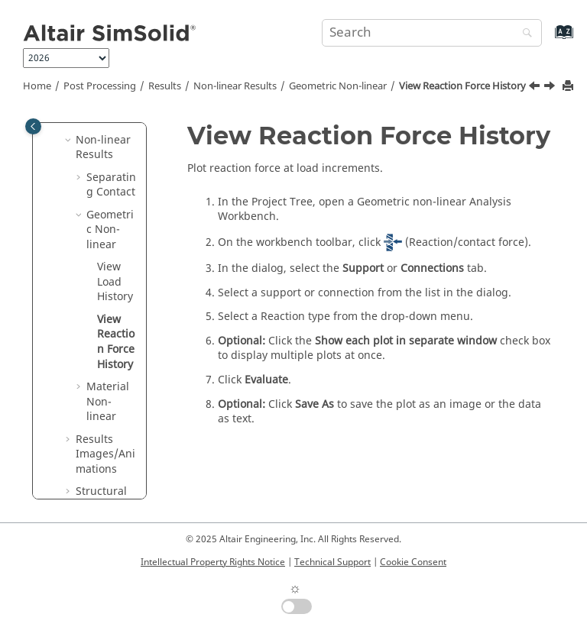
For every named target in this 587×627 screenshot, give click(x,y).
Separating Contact (111, 185)
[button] (69, 140)
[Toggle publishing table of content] (33, 126)
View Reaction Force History (462, 86)
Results (164, 86)
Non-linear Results (235, 86)
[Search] (523, 34)
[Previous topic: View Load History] (536, 88)
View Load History (115, 282)
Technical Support (332, 562)
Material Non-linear (107, 402)
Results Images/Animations (105, 454)
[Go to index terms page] (547, 39)
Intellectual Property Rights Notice (213, 562)
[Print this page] (569, 86)
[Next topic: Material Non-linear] (551, 88)
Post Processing (99, 86)
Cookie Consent (413, 562)
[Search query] (432, 33)
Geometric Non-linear (338, 86)
